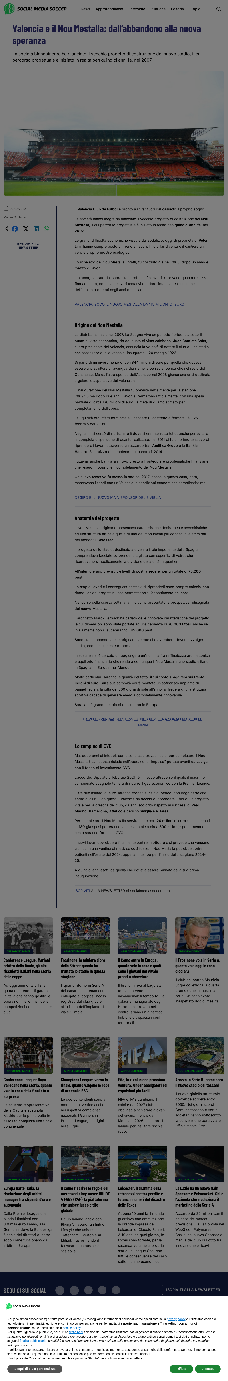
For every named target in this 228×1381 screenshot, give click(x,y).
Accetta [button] (208, 1369)
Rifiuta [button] (181, 1369)
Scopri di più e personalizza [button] (34, 1369)
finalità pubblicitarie (33, 1341)
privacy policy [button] (176, 1319)
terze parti (76, 1332)
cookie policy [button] (71, 1328)
